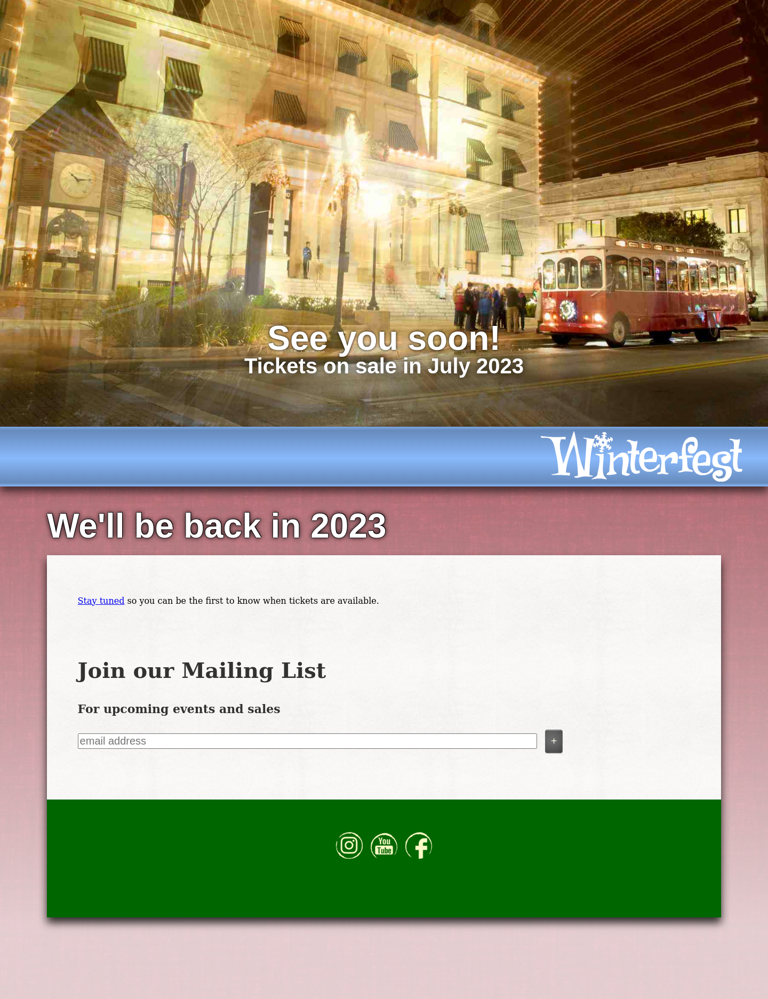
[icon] (648, 456)
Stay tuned (101, 601)
